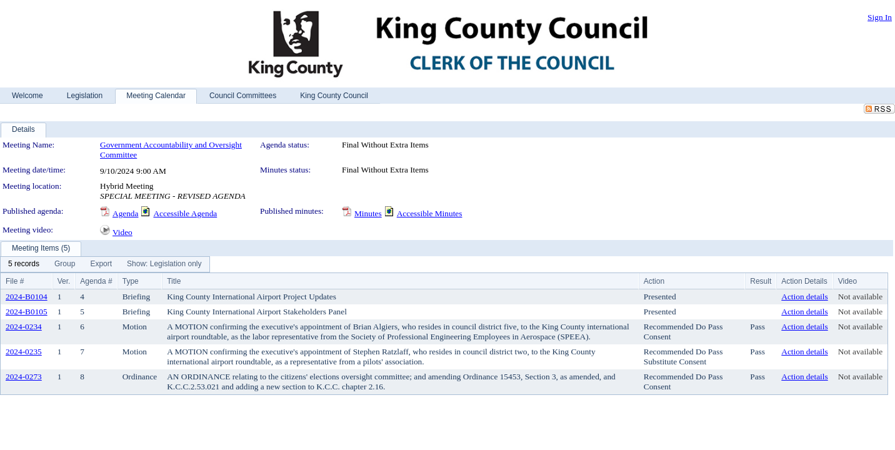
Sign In (880, 17)
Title (174, 281)
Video (122, 232)
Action (654, 281)
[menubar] (105, 264)
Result (760, 281)
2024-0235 (24, 351)
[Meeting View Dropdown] (164, 264)
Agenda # (96, 281)
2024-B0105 (27, 311)
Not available (860, 296)
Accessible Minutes (429, 213)
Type (130, 281)
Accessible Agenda (185, 213)
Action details (804, 296)
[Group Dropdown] (64, 264)
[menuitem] (24, 264)
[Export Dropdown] (100, 264)
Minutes (368, 213)
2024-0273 (24, 376)
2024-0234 (24, 326)
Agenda (125, 213)
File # (15, 281)
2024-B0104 (27, 296)
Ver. (64, 281)
